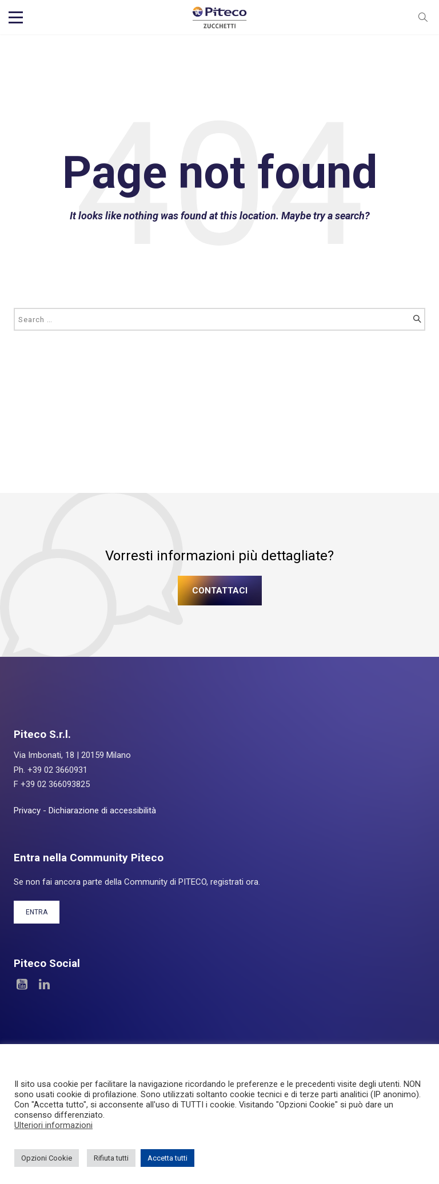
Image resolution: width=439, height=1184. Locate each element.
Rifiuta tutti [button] (111, 1158)
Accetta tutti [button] (167, 1158)
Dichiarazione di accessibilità (102, 810)
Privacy (27, 810)
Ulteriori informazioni (53, 1125)
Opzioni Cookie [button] (46, 1158)
